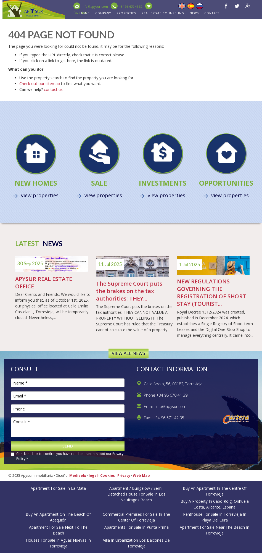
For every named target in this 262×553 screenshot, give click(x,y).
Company (103, 13)
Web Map (141, 475)
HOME (85, 13)
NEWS (194, 13)
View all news (128, 353)
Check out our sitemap (39, 83)
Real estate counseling (163, 13)
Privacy (123, 475)
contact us (53, 89)
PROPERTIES (126, 13)
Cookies (107, 475)
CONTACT (211, 13)
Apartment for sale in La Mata (58, 488)
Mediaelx (77, 475)
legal (93, 475)
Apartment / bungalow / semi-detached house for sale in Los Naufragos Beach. (136, 494)
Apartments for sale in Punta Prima (136, 527)
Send (67, 446)
